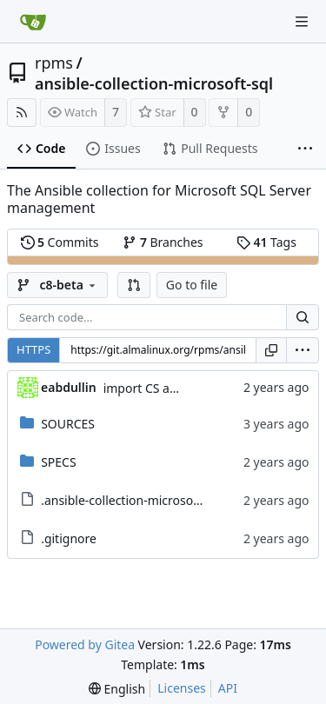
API (227, 688)
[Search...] (302, 317)
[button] (133, 285)
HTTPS (33, 349)
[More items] (305, 149)
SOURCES (68, 423)
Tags (266, 242)
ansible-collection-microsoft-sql (154, 83)
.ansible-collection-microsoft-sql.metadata (160, 500)
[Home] (33, 21)
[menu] (302, 350)
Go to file (191, 284)
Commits (60, 242)
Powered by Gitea (85, 644)
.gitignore (68, 538)
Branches (163, 242)
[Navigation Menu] (301, 21)
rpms (54, 62)
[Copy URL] (271, 350)
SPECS (58, 462)
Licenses (181, 688)
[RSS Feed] (22, 112)
